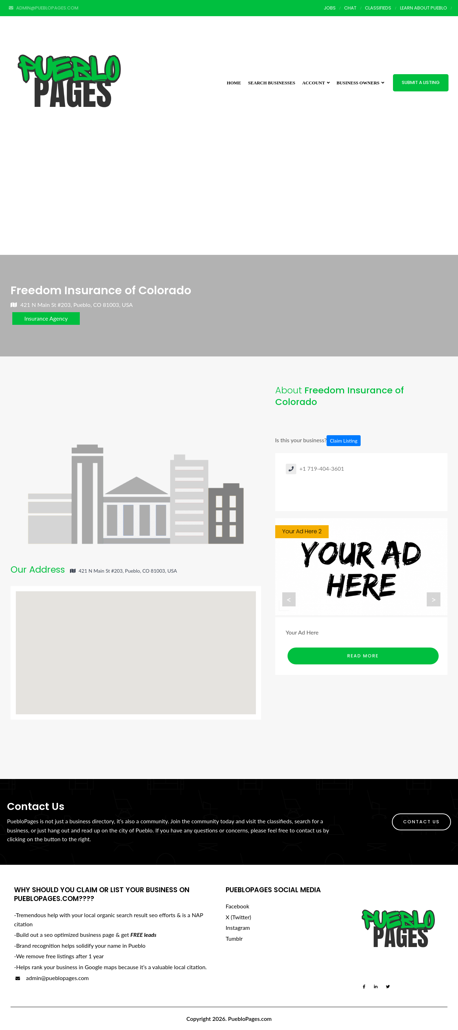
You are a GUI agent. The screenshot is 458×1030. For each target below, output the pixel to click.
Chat (350, 8)
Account (316, 83)
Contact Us (421, 822)
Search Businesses (271, 83)
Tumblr (234, 938)
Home (234, 83)
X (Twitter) (238, 917)
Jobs (330, 8)
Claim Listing (343, 441)
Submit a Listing (421, 82)
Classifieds (378, 8)
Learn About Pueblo (423, 8)
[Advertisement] (229, 202)
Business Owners (360, 83)
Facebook (237, 906)
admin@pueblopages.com (51, 977)
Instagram (238, 927)
